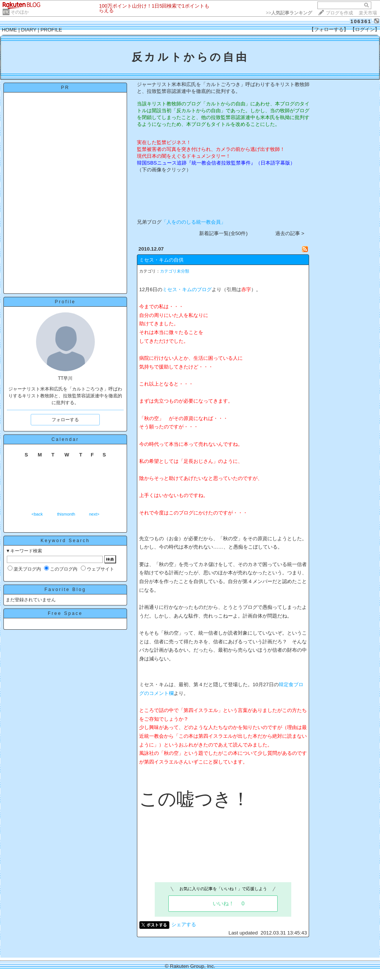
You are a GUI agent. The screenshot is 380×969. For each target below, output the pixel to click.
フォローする (65, 419)
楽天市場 (368, 13)
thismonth (66, 514)
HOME (9, 30)
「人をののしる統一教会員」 (194, 222)
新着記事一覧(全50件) (223, 233)
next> (94, 514)
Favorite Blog (65, 589)
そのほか (20, 12)
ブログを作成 (339, 13)
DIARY (28, 30)
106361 (360, 21)
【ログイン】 (365, 29)
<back (37, 514)
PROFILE (51, 30)
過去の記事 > (290, 233)
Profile (65, 301)
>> (289, 13)
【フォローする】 (329, 29)
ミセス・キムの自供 (161, 260)
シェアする (183, 924)
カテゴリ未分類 (174, 271)
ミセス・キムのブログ (187, 289)
